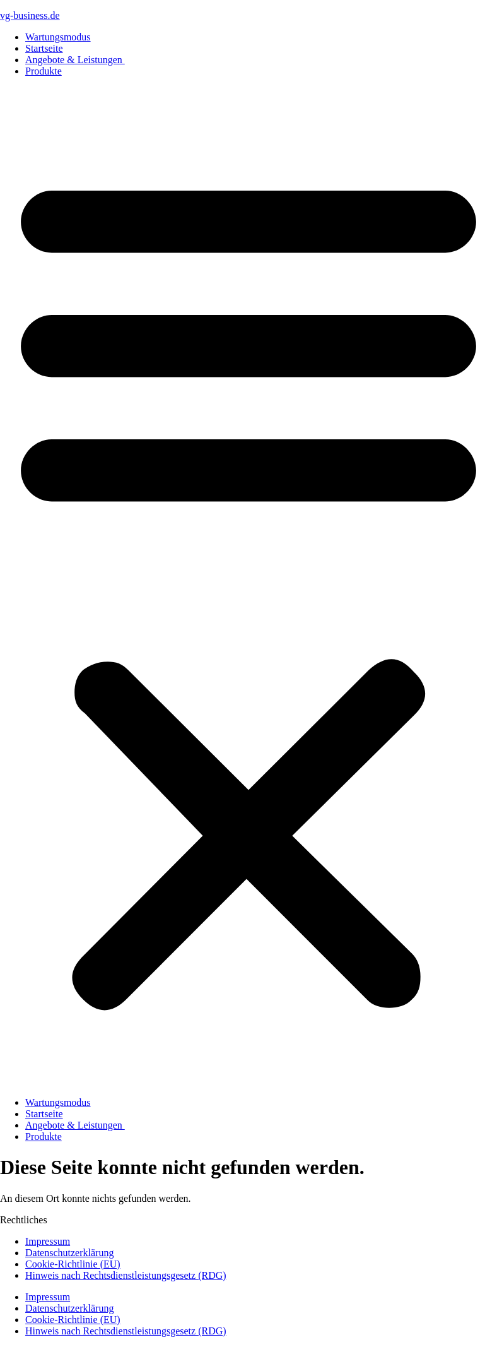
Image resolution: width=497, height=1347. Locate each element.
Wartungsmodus (58, 37)
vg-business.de (30, 15)
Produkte (43, 71)
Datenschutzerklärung (69, 1252)
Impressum (47, 1241)
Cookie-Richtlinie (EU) (72, 1264)
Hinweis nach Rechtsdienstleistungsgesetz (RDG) (125, 1275)
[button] (248, 587)
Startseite (44, 48)
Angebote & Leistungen (75, 59)
